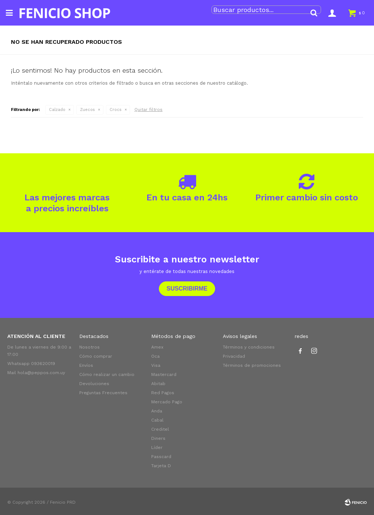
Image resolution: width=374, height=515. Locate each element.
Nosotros (89, 347)
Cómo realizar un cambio (106, 374)
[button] (313, 12)
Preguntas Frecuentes (103, 392)
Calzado (57, 109)
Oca (155, 356)
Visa (155, 365)
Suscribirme (187, 288)
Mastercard (163, 374)
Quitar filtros (148, 109)
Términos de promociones (252, 365)
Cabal (157, 420)
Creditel (160, 429)
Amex (157, 347)
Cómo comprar (95, 356)
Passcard (161, 456)
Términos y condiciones (249, 347)
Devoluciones (94, 383)
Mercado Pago (166, 401)
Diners (158, 438)
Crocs (116, 109)
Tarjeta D (161, 465)
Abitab (158, 383)
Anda (156, 411)
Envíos (86, 365)
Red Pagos (162, 392)
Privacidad (234, 356)
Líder (157, 447)
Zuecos (87, 109)
